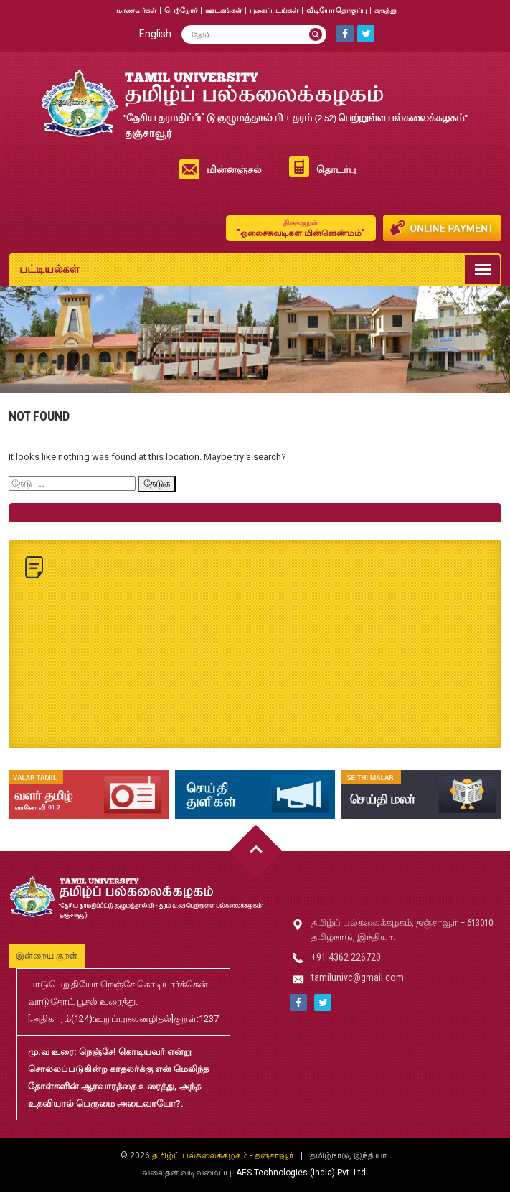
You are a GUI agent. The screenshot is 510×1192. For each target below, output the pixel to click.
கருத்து (385, 10)
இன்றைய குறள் (46, 956)
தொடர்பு (336, 169)
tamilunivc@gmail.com (357, 977)
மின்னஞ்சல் (234, 169)
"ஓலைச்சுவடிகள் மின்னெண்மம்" (301, 227)
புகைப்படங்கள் (274, 10)
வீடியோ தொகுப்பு (336, 10)
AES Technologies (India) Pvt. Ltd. (302, 1173)
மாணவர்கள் (136, 10)
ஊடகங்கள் (223, 10)
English (155, 33)
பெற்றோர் (180, 10)
